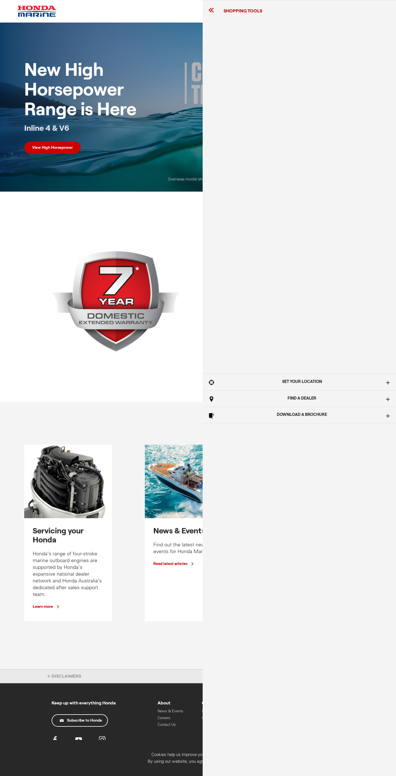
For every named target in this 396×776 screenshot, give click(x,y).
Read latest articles (170, 564)
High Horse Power (261, 711)
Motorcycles (300, 717)
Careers (164, 717)
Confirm (360, 769)
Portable (252, 724)
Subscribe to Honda (81, 720)
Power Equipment (304, 724)
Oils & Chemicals (216, 717)
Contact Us (167, 724)
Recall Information (217, 711)
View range (284, 598)
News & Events (170, 711)
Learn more (221, 341)
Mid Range (255, 717)
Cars (294, 711)
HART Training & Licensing (303, 734)
